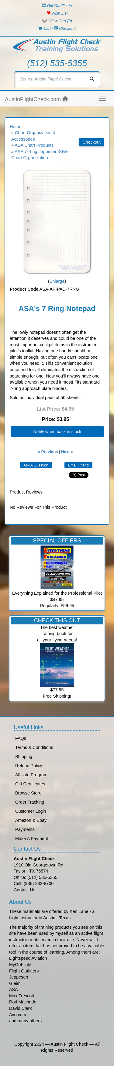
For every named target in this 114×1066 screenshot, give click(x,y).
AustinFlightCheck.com (36, 99)
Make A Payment (31, 838)
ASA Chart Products (34, 145)
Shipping (23, 756)
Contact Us (24, 889)
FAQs (20, 738)
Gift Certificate (57, 5)
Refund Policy (28, 765)
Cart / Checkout (57, 28)
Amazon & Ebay (31, 820)
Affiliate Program (31, 774)
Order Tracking (29, 802)
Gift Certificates (30, 783)
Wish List (57, 13)
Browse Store (28, 793)
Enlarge (57, 281)
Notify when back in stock (57, 431)
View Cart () (60, 21)
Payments (25, 829)
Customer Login (30, 811)
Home (15, 126)
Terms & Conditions (34, 747)
